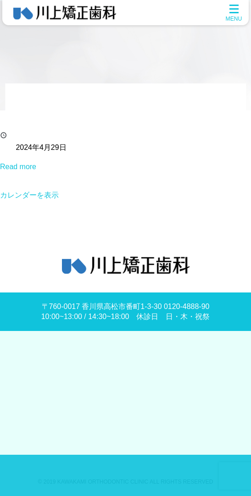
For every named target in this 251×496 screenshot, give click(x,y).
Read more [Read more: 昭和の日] (18, 167)
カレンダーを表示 (29, 195)
